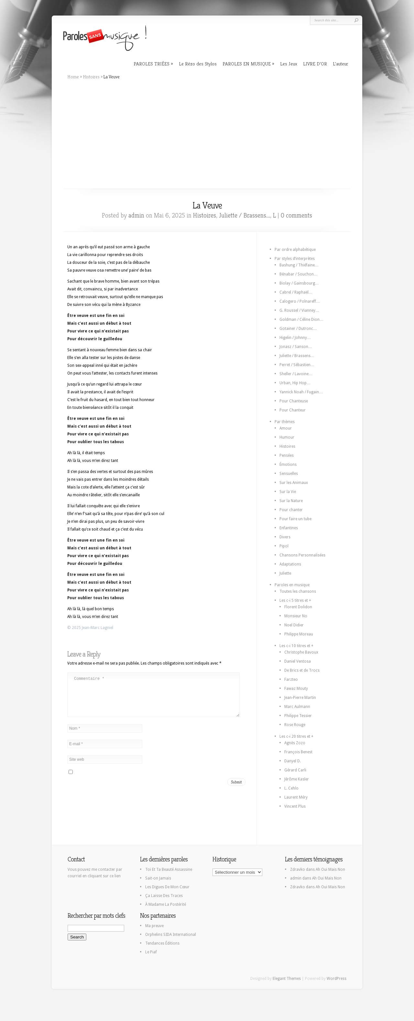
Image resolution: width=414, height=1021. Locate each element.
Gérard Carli (295, 770)
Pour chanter (291, 510)
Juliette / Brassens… (296, 355)
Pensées (286, 455)
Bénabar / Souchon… (298, 274)
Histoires (91, 77)
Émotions (288, 464)
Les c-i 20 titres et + (296, 736)
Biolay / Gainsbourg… (299, 283)
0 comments (296, 215)
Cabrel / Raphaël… (295, 292)
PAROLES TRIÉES (151, 64)
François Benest (298, 752)
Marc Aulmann (297, 706)
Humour (286, 437)
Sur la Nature (291, 501)
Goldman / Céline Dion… (301, 319)
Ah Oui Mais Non (330, 869)
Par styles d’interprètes (295, 258)
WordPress (336, 978)
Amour (285, 428)
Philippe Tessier (298, 715)
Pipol (284, 546)
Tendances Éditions (162, 943)
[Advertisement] (207, 134)
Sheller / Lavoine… (295, 374)
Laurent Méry (296, 797)
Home (73, 77)
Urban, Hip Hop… (294, 383)
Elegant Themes (287, 978)
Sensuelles (288, 473)
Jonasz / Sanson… (295, 346)
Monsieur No (295, 616)
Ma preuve (154, 926)
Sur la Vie (287, 491)
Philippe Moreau (298, 634)
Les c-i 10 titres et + (296, 646)
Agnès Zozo (294, 743)
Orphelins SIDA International (170, 934)
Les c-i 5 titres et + (295, 600)
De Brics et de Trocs (302, 670)
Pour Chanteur (292, 410)
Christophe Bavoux (301, 652)
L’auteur (340, 64)
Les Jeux (288, 64)
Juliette (285, 573)
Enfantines (288, 528)
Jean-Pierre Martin (300, 697)
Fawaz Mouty (296, 688)
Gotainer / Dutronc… (298, 328)
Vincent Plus (295, 806)
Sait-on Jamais (158, 878)
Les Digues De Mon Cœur (167, 887)
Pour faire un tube (295, 519)
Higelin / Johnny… (295, 337)
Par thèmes (285, 422)
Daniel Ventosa (297, 661)
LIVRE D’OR (315, 64)
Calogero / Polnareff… (299, 301)
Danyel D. (292, 761)
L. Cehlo (291, 788)
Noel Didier (294, 625)
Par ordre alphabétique (295, 249)
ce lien (115, 876)
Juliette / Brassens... (244, 215)
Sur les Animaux (293, 482)
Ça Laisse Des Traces (164, 895)
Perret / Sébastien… (296, 365)
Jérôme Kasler (296, 779)
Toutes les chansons (297, 591)
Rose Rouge (294, 725)
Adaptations (290, 564)
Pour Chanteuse (293, 401)
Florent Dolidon (298, 607)
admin (136, 215)
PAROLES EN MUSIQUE (247, 64)
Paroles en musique (292, 585)
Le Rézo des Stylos (198, 64)
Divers (284, 537)
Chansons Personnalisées (302, 555)
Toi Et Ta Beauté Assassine (168, 869)
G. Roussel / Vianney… (299, 310)
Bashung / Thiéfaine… (299, 265)
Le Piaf (151, 952)
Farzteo (291, 679)
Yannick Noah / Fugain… (301, 392)
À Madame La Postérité (165, 904)
